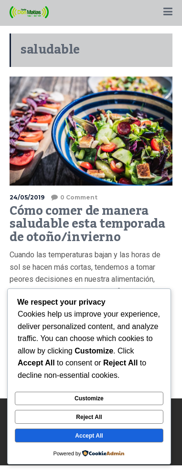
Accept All (89, 435)
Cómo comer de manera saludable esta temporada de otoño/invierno (87, 224)
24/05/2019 (27, 197)
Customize (89, 398)
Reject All (89, 417)
